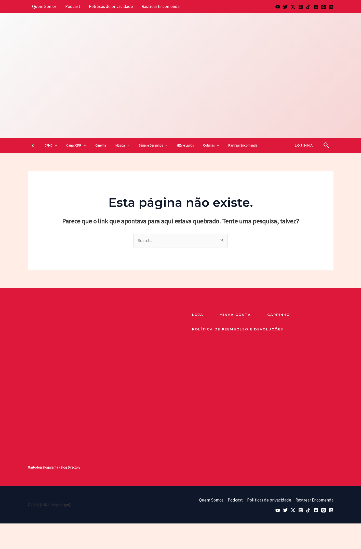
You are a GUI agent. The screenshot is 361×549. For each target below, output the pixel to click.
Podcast (72, 6)
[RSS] (331, 7)
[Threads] (323, 7)
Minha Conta (235, 315)
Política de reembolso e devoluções (237, 329)
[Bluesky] (285, 7)
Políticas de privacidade (111, 6)
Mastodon (35, 467)
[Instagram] (300, 7)
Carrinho (278, 315)
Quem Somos (44, 6)
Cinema (100, 145)
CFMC (51, 145)
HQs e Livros (185, 145)
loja (197, 315)
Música (122, 145)
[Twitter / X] (293, 7)
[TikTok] (308, 7)
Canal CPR (76, 145)
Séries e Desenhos (153, 145)
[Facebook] (316, 7)
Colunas (211, 145)
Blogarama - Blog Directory (61, 467)
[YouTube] (277, 7)
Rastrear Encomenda (161, 6)
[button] (54, 145)
